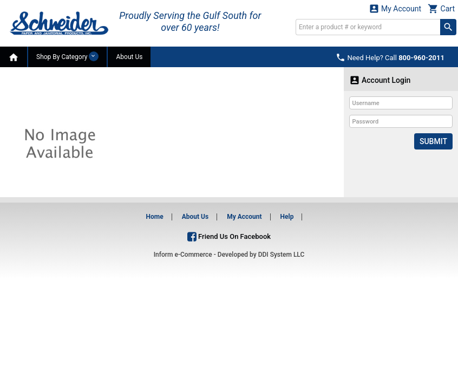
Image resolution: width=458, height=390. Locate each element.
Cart (441, 8)
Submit (433, 141)
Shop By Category (67, 56)
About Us (129, 57)
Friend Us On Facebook (229, 236)
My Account (395, 8)
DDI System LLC (281, 254)
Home (154, 216)
